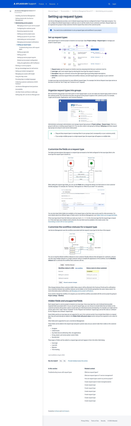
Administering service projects (24, 23)
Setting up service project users (26, 34)
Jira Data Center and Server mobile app (26, 92)
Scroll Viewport (65, 411)
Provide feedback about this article (78, 361)
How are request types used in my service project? (99, 378)
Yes (61, 361)
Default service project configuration (27, 60)
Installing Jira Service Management (25, 15)
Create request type (90, 385)
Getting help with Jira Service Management (27, 94)
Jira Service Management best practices (26, 86)
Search (109, 4)
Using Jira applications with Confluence (28, 63)
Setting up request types (24, 44)
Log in (114, 4)
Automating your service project (26, 39)
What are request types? (91, 372)
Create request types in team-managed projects (98, 382)
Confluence (56, 411)
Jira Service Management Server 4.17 (25, 10)
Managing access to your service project (28, 25)
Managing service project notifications (28, 42)
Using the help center (21, 76)
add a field (84, 218)
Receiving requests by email (25, 31)
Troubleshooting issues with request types (60, 372)
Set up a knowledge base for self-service (26, 68)
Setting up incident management (24, 71)
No (64, 361)
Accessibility (18, 89)
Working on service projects (23, 65)
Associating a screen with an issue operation (60, 221)
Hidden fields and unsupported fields (106, 215)
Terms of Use (95, 421)
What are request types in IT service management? (99, 375)
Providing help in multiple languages (25, 79)
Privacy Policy (85, 421)
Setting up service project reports (26, 57)
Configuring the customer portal (26, 28)
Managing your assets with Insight (25, 74)
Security (103, 421)
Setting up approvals (23, 52)
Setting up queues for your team (26, 36)
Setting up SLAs (21, 54)
